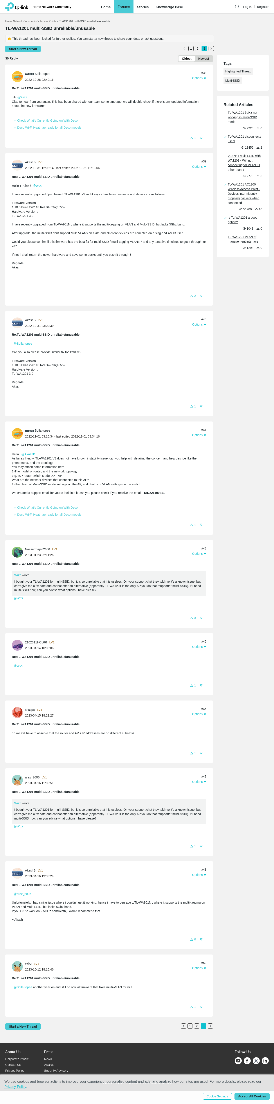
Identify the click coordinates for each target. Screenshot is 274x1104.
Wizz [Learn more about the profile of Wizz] (28, 963)
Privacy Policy (14, 1070)
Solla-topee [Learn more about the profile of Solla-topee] (42, 74)
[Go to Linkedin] (265, 1060)
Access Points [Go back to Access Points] (48, 21)
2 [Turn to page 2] (197, 48)
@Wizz (22, 97)
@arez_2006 (22, 894)
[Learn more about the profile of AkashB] (18, 165)
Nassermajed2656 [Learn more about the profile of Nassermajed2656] (37, 549)
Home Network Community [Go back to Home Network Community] (21, 21)
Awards (49, 1064)
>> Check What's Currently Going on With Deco (45, 120)
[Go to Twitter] (256, 1061)
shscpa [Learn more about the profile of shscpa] (30, 709)
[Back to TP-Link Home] (16, 6)
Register (263, 6)
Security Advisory (56, 1070)
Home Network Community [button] (51, 7)
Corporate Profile (17, 1059)
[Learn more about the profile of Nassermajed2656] (18, 551)
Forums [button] (124, 7)
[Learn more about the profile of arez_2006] (18, 780)
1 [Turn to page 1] (191, 48)
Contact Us (13, 1064)
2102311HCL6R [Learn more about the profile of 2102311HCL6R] (36, 642)
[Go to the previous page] (184, 48)
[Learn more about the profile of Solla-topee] (18, 76)
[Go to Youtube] (238, 1060)
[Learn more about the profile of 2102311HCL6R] (18, 645)
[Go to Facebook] (247, 1060)
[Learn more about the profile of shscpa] (18, 712)
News (48, 1059)
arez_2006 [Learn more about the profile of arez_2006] (32, 777)
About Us (12, 1051)
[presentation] (17, 76)
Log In (247, 6)
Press (48, 1051)
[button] (105, 6)
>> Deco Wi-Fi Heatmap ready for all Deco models (47, 127)
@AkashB (28, 454)
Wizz (17, 575)
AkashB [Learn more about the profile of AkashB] (30, 162)
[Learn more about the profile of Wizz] (18, 966)
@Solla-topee (23, 343)
